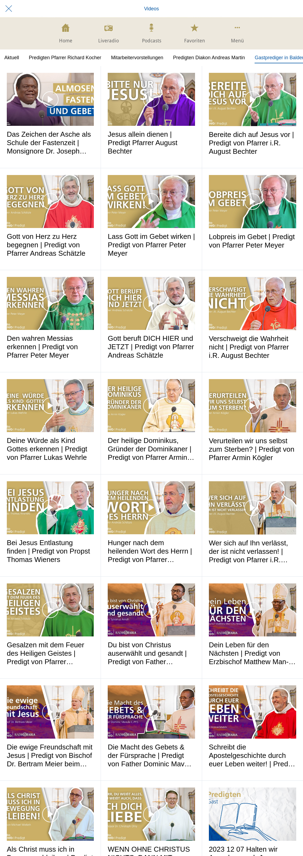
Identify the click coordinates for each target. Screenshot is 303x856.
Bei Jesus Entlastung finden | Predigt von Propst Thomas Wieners (48, 551)
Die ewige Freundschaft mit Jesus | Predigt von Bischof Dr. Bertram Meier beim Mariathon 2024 (49, 755)
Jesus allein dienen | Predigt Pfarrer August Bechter (142, 142)
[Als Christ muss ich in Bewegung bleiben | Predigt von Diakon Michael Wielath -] (50, 814)
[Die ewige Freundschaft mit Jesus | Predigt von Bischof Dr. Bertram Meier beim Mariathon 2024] (50, 711)
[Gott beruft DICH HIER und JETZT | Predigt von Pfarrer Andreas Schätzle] (151, 303)
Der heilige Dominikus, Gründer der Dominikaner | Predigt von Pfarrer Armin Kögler (149, 449)
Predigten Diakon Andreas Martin (209, 57)
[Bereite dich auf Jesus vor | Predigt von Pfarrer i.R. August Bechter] (252, 99)
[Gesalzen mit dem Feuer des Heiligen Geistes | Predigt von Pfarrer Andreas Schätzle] (50, 609)
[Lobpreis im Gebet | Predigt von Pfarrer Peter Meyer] (252, 201)
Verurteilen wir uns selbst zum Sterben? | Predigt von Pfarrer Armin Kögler (252, 449)
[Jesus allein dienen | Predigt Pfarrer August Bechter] (151, 99)
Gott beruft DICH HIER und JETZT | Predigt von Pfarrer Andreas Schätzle (151, 346)
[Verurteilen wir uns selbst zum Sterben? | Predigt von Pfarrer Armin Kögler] (252, 405)
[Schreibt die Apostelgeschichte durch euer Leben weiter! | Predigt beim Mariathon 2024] (252, 712)
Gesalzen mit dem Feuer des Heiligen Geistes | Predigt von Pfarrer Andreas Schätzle (45, 653)
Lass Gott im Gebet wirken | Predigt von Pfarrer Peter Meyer (151, 244)
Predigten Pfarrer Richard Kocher (65, 57)
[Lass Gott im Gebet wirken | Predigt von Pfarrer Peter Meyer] (151, 201)
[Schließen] (8, 8)
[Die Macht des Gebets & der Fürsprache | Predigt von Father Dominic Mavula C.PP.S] (151, 711)
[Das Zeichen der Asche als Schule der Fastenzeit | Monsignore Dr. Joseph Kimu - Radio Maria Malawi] (50, 99)
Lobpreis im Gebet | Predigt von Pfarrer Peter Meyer (252, 241)
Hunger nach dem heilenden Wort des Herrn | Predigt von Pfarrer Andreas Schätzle (150, 551)
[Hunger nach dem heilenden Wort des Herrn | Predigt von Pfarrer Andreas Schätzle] (151, 507)
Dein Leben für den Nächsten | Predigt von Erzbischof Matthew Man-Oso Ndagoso (249, 653)
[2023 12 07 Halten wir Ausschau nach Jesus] (252, 814)
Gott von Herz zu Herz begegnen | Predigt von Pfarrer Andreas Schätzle (46, 244)
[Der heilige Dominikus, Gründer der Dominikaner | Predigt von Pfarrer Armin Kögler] (151, 405)
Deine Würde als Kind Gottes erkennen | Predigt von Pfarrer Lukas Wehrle (47, 448)
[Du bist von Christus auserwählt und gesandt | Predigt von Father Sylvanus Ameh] (151, 609)
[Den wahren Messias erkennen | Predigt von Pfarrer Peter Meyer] (50, 303)
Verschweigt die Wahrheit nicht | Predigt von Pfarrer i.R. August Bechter (249, 347)
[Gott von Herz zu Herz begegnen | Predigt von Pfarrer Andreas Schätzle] (50, 201)
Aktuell (11, 57)
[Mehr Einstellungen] (237, 33)
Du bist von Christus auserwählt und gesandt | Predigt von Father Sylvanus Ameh (147, 653)
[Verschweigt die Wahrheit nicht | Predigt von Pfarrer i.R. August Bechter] (252, 303)
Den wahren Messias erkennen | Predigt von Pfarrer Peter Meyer (42, 346)
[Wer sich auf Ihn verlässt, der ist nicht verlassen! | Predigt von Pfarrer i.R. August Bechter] (252, 508)
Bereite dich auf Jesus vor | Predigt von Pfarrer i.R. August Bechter (251, 142)
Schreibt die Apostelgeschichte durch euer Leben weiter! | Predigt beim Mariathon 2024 (252, 755)
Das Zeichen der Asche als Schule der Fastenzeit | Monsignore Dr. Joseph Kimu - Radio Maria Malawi (49, 142)
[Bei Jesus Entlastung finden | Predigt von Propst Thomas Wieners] (50, 507)
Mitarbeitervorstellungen (137, 57)
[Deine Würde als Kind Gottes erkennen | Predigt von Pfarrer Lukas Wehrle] (50, 405)
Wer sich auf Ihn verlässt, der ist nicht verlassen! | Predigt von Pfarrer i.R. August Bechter (248, 551)
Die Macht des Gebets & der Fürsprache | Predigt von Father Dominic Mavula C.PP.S (151, 755)
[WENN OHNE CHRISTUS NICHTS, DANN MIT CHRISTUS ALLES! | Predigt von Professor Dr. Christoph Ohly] (151, 814)
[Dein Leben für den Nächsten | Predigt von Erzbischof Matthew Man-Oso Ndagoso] (252, 610)
